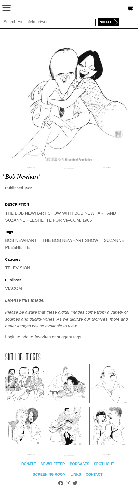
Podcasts (79, 464)
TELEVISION (17, 268)
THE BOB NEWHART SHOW (70, 240)
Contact (94, 474)
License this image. (25, 300)
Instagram (68, 483)
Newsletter (53, 464)
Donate (28, 464)
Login (10, 337)
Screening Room (49, 474)
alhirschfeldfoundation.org (21, 8)
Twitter (74, 483)
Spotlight (104, 464)
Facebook (60, 483)
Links (76, 474)
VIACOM (13, 288)
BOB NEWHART (21, 240)
